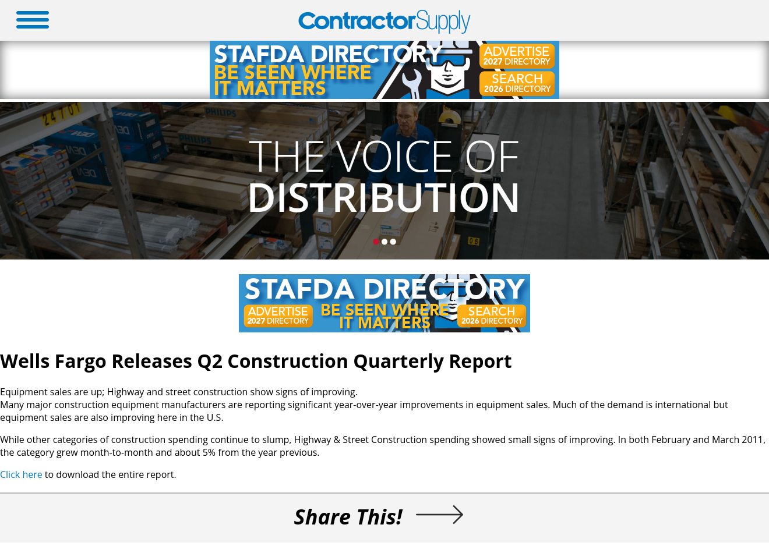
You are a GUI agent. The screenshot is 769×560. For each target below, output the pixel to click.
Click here (21, 474)
